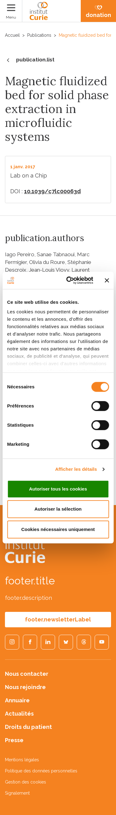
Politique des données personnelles (41, 770)
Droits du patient (28, 727)
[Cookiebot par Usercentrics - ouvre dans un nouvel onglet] (69, 280)
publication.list (29, 60)
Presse (14, 740)
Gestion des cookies (25, 781)
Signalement (17, 793)
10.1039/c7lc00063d (52, 191)
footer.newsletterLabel (58, 619)
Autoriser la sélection (58, 509)
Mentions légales (22, 759)
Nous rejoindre (25, 687)
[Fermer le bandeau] (107, 280)
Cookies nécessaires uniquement (58, 529)
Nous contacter (26, 674)
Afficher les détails (76, 469)
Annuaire (17, 700)
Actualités (19, 713)
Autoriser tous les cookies (58, 488)
